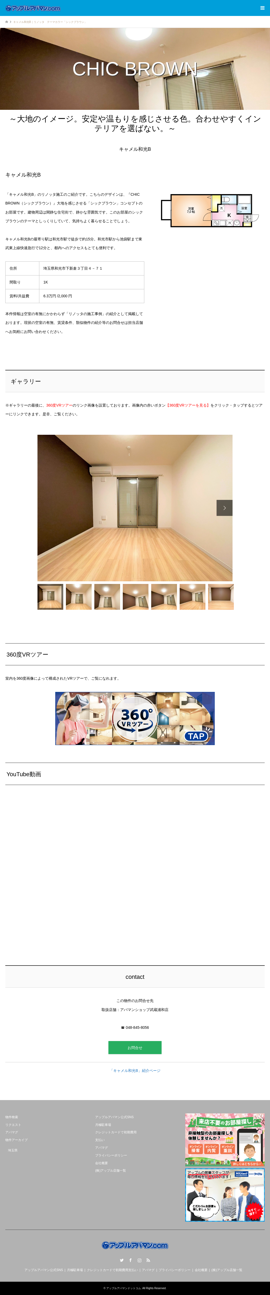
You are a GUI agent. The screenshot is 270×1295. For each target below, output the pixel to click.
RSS (148, 1260)
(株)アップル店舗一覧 (110, 1170)
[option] (135, 508)
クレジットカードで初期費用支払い (112, 1270)
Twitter (122, 1260)
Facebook (130, 1260)
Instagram (139, 1260)
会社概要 (101, 1163)
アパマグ (11, 1132)
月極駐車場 (103, 1125)
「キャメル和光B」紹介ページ (134, 1070)
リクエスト (13, 1125)
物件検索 (11, 1117)
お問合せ (135, 1048)
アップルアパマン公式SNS (114, 1117)
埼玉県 (13, 1150)
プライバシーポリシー (111, 1155)
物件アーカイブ (16, 1140)
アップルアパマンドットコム (123, 1288)
